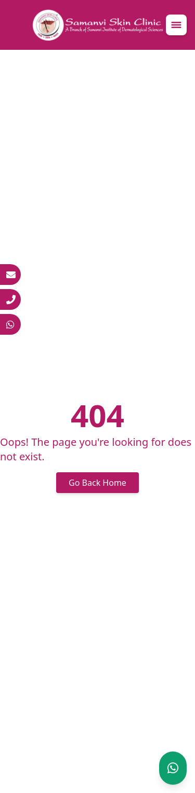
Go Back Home (97, 482)
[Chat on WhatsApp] (173, 768)
